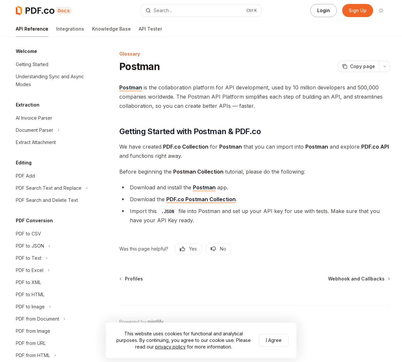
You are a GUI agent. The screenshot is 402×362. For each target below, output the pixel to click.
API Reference (32, 31)
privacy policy (170, 347)
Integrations (70, 31)
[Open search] (201, 10)
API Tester (150, 31)
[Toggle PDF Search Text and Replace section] (53, 188)
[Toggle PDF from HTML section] (53, 355)
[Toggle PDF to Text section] (53, 258)
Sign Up (358, 10)
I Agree (274, 340)
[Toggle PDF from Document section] (53, 319)
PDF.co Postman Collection (201, 199)
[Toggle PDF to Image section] (53, 307)
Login (323, 10)
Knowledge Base (111, 31)
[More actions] (384, 66)
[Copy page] (358, 66)
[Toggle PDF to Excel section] (53, 270)
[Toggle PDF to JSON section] (53, 246)
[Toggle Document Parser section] (53, 130)
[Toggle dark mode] (381, 10)
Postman (130, 87)
